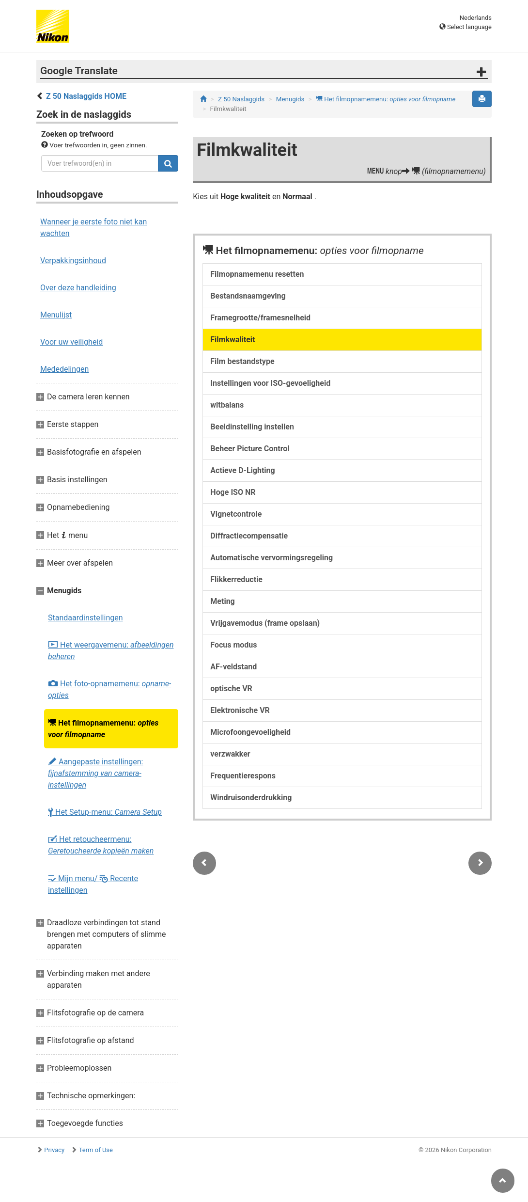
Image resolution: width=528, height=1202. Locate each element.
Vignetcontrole (236, 514)
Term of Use (96, 1150)
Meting (222, 601)
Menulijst (56, 314)
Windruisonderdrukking (251, 797)
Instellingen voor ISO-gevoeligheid (270, 383)
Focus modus (233, 644)
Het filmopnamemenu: (103, 728)
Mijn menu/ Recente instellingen (93, 884)
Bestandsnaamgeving (247, 295)
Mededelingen (64, 369)
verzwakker (230, 754)
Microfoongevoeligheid (250, 732)
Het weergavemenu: (110, 650)
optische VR (231, 688)
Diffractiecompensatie (249, 535)
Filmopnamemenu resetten (257, 274)
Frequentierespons (243, 775)
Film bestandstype (242, 361)
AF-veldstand (233, 666)
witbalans (227, 405)
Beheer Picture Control (249, 448)
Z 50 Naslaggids (241, 99)
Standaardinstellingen (85, 617)
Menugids (290, 99)
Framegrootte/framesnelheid (260, 317)
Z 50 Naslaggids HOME (86, 96)
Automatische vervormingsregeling (271, 557)
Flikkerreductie (236, 579)
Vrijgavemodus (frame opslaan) (265, 623)
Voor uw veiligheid (71, 342)
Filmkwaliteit (232, 339)
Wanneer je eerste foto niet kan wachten (93, 227)
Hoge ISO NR (232, 492)
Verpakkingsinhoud (73, 260)
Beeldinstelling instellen (252, 426)
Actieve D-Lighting (242, 470)
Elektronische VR (240, 710)
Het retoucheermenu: (101, 845)
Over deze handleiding (78, 287)
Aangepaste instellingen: (95, 773)
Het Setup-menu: (105, 812)
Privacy (54, 1150)
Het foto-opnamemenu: (109, 689)
